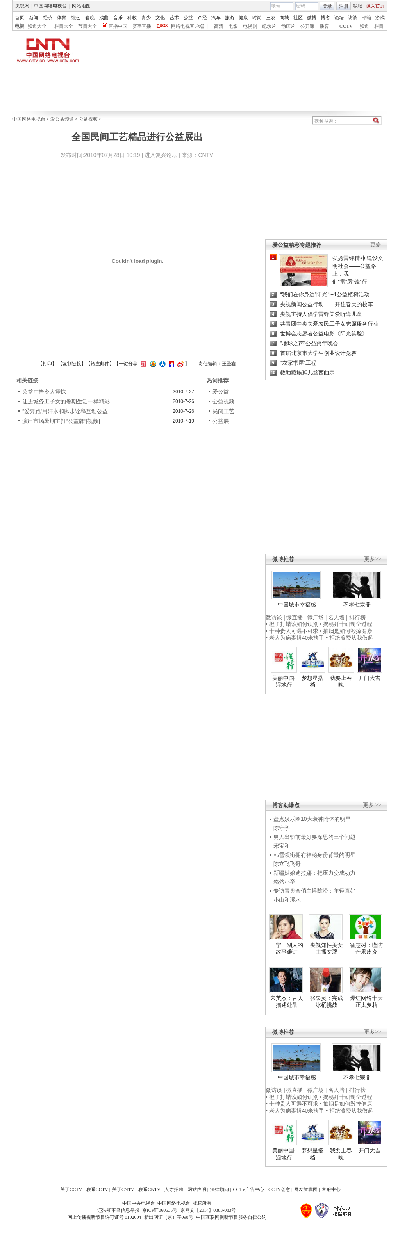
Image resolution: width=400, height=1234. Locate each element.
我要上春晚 (341, 681)
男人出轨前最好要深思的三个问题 (314, 837)
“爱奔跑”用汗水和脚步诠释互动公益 (65, 411)
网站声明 (197, 1189)
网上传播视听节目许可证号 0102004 (104, 1217)
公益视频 (88, 119)
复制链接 (71, 363)
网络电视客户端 (187, 26)
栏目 (379, 26)
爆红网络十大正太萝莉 (366, 1001)
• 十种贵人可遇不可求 (293, 631)
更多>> (372, 559)
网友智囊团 (306, 1189)
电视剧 (250, 26)
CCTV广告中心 (248, 1189)
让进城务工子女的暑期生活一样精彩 (66, 401)
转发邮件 (100, 363)
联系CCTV (97, 1189)
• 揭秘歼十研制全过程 (346, 624)
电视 (19, 26)
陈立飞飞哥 (287, 864)
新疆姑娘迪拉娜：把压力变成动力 (314, 873)
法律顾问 (219, 1189)
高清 (218, 26)
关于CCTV (71, 1189)
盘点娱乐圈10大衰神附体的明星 (312, 819)
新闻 (33, 17)
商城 (284, 17)
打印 (47, 363)
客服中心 (331, 1189)
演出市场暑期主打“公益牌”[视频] (61, 421)
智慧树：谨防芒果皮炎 (366, 948)
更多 (375, 245)
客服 (357, 6)
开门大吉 (369, 678)
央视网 (22, 6)
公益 (188, 17)
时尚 (257, 17)
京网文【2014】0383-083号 (208, 1210)
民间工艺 (223, 411)
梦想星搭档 (312, 681)
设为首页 (375, 6)
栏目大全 (63, 26)
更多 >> (372, 805)
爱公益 (220, 392)
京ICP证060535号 (160, 1210)
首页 (19, 17)
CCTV (346, 26)
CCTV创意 (279, 1189)
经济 (47, 17)
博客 (325, 17)
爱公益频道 (62, 119)
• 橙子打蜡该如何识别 (292, 624)
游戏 (380, 17)
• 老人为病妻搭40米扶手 (295, 638)
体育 (61, 17)
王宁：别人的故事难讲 (286, 948)
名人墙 (336, 617)
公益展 (220, 421)
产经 (202, 17)
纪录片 (269, 26)
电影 (233, 26)
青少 (146, 17)
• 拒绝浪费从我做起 (349, 638)
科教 (132, 17)
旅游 (229, 17)
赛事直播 (141, 26)
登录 (327, 6)
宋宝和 (281, 846)
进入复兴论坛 (161, 155)
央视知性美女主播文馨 (326, 948)
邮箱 (366, 17)
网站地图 (81, 6)
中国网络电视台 (50, 6)
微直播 (294, 617)
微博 (311, 17)
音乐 (118, 17)
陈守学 (281, 828)
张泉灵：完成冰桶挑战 (326, 1001)
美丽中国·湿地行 (284, 681)
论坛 (339, 17)
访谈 (352, 17)
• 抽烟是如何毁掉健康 (346, 631)
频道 (364, 26)
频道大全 (37, 26)
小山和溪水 (287, 900)
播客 (324, 26)
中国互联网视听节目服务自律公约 (231, 1217)
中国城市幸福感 (297, 604)
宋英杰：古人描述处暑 (286, 1001)
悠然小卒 (284, 882)
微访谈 (274, 617)
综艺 (75, 17)
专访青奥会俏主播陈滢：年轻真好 (314, 891)
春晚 (90, 17)
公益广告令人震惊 (44, 392)
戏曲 (104, 17)
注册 (343, 6)
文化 (160, 17)
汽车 (216, 17)
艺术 (174, 17)
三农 (270, 17)
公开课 (307, 26)
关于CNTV (123, 1189)
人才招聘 (173, 1189)
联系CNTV (149, 1189)
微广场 (315, 617)
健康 (243, 17)
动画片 (288, 26)
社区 (298, 17)
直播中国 (118, 26)
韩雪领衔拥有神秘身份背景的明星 (314, 855)
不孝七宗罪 (357, 604)
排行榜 (357, 617)
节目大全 (87, 26)
